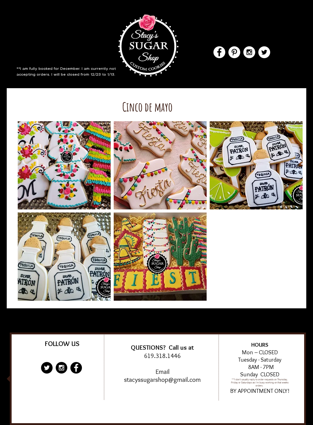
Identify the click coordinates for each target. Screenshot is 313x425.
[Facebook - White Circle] (219, 52)
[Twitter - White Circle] (264, 52)
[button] (64, 165)
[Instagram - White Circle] (249, 52)
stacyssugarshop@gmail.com (162, 379)
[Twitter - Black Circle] (47, 368)
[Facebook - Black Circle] (76, 368)
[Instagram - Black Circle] (61, 368)
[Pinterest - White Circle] (234, 52)
